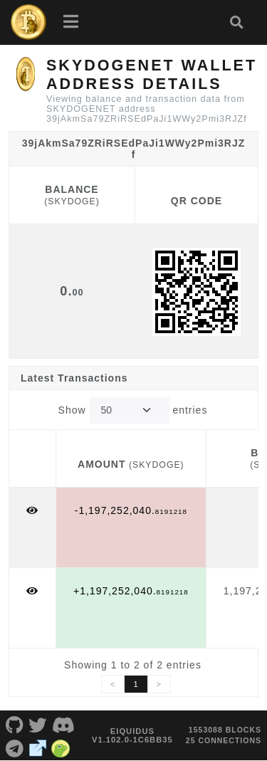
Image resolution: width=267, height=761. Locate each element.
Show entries (133, 410)
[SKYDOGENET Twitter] (38, 724)
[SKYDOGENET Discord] (63, 724)
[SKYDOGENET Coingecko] (61, 746)
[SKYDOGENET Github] (14, 724)
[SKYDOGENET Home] (28, 22)
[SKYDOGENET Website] (38, 746)
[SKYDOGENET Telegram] (14, 746)
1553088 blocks (225, 729)
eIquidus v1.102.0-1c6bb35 (132, 735)
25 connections (223, 740)
